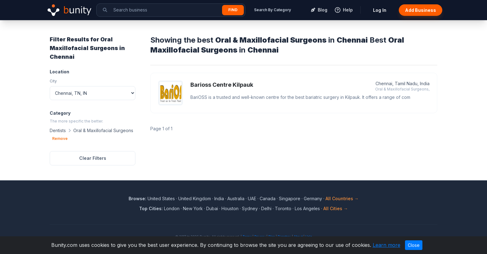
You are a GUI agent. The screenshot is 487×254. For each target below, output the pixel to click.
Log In (379, 10)
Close (414, 245)
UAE (252, 198)
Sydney (250, 208)
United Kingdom (194, 198)
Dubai (212, 208)
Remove (60, 138)
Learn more (386, 245)
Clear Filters (92, 158)
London (172, 208)
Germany (313, 198)
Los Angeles (307, 208)
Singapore (289, 198)
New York (193, 208)
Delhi (266, 208)
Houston (230, 208)
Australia (235, 198)
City (53, 81)
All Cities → (335, 208)
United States (161, 198)
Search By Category (272, 9)
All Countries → (342, 198)
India (219, 198)
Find (233, 9)
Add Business (420, 10)
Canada (267, 198)
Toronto (283, 208)
